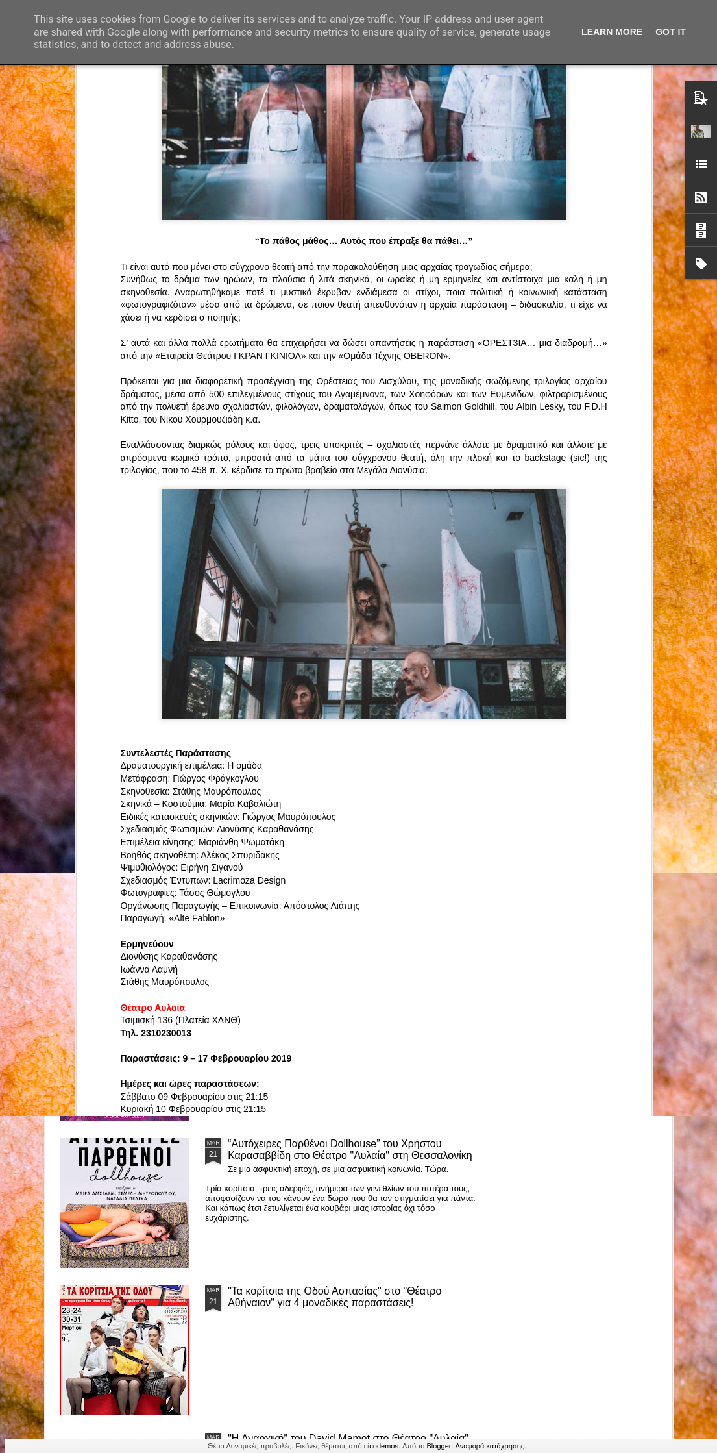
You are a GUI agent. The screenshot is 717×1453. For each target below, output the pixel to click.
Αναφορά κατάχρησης (490, 1446)
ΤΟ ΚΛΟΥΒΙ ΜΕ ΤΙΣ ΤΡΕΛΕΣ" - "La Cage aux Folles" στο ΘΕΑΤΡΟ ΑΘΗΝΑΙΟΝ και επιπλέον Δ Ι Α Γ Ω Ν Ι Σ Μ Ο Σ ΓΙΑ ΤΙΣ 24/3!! (352, 1008)
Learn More (611, 32)
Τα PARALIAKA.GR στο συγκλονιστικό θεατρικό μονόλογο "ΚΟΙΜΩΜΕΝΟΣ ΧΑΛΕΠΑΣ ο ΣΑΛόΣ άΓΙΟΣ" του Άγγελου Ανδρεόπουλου (337, 713)
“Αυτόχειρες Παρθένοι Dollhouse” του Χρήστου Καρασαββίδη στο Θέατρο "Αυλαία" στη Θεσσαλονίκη (350, 1149)
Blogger (439, 1446)
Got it (670, 32)
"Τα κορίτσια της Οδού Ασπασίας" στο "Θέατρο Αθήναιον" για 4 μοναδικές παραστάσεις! (334, 1296)
